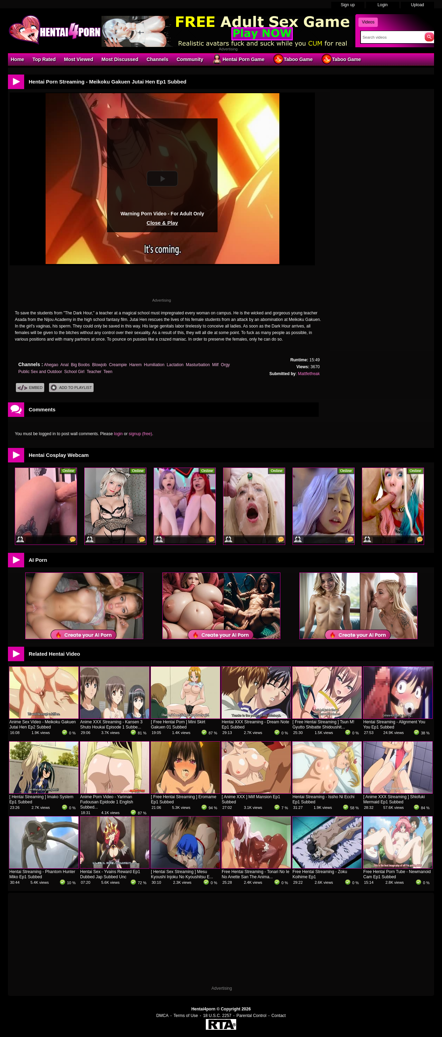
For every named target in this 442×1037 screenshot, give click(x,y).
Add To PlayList (71, 388)
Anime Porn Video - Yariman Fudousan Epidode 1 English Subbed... (106, 802)
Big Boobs (80, 364)
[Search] (391, 37)
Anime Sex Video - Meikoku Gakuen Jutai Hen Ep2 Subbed (42, 725)
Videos (368, 22)
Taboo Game (293, 59)
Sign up (348, 4)
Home (17, 59)
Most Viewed (78, 59)
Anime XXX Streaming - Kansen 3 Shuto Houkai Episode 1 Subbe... (111, 725)
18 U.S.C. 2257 (217, 1015)
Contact (278, 1015)
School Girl (74, 371)
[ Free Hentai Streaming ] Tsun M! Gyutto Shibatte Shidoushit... (323, 725)
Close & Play (162, 223)
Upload (417, 4)
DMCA (162, 1015)
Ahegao (51, 364)
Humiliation (154, 364)
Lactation (175, 364)
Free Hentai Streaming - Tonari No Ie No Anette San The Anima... (255, 874)
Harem (135, 364)
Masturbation (198, 364)
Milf (215, 364)
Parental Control (252, 1015)
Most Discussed (120, 59)
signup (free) (140, 433)
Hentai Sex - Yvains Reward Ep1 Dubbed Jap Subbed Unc (110, 874)
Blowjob (99, 364)
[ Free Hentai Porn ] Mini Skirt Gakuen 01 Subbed (178, 725)
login (118, 433)
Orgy (225, 364)
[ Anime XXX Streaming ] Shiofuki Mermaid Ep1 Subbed (394, 799)
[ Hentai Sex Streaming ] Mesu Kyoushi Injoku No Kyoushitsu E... (182, 874)
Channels (157, 59)
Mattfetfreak (309, 373)
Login (382, 4)
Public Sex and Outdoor (40, 371)
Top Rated (44, 59)
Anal (64, 364)
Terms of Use (186, 1015)
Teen (107, 371)
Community (189, 59)
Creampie (118, 364)
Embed (30, 387)
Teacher (94, 371)
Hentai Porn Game (237, 59)
